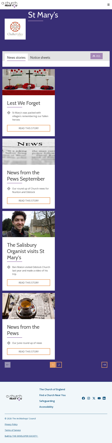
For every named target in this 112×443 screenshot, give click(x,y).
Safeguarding (47, 401)
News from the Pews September (26, 175)
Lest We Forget (23, 103)
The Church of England (52, 389)
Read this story (29, 128)
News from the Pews (23, 330)
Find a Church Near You (52, 395)
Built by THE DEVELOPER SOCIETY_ (21, 436)
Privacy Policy (11, 424)
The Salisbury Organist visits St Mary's (25, 251)
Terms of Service (13, 430)
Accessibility (46, 406)
